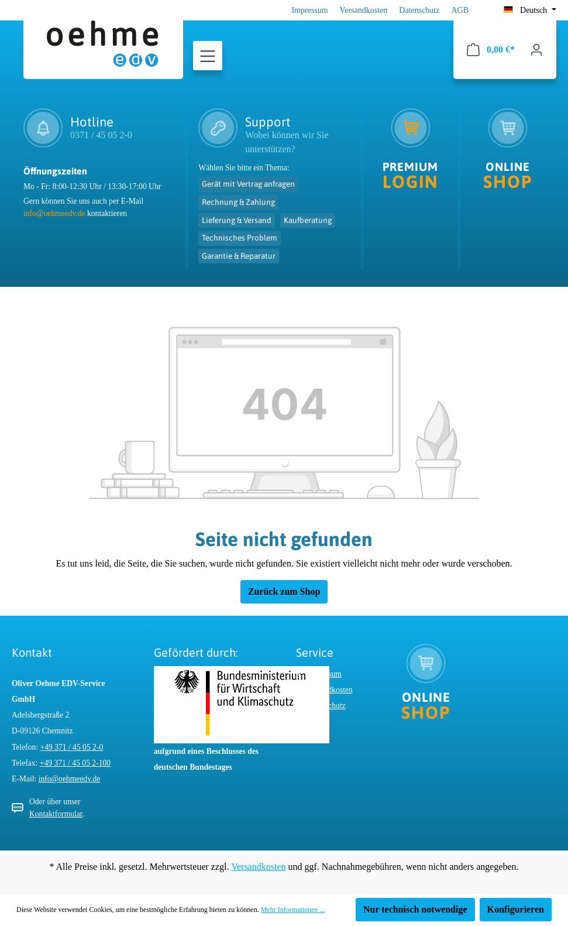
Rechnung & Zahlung (238, 202)
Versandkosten (364, 10)
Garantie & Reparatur (239, 255)
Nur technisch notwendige (415, 909)
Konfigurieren (515, 909)
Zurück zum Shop (284, 591)
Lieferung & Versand (236, 220)
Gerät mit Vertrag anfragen (248, 183)
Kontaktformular (55, 814)
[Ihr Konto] (536, 49)
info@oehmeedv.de (54, 213)
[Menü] (207, 56)
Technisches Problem (239, 237)
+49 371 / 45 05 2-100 (75, 763)
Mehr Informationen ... (293, 910)
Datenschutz (419, 10)
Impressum (309, 10)
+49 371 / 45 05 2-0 (72, 747)
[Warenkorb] (490, 49)
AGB (460, 10)
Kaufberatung (308, 220)
